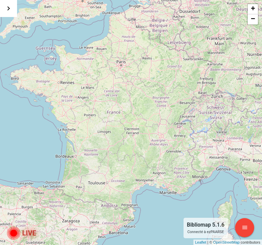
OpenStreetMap (226, 242)
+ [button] (253, 9)
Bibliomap (199, 225)
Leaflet (200, 242)
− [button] (253, 19)
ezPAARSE (215, 232)
